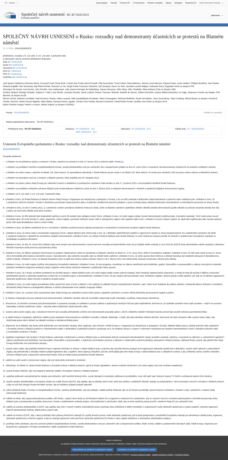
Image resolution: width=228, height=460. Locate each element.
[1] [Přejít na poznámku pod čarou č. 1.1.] (122, 161)
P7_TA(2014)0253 (196, 129)
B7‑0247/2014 (19, 68)
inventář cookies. (182, 457)
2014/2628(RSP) (21, 112)
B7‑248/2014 (14, 71)
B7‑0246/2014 (15, 65)
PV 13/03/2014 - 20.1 (141, 129)
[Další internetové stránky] (211, 3)
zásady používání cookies (162, 457)
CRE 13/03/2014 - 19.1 (86, 132)
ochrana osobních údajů (140, 457)
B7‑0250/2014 (19, 77)
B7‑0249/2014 (14, 74)
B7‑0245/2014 (14, 62)
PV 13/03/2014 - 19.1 (85, 129)
